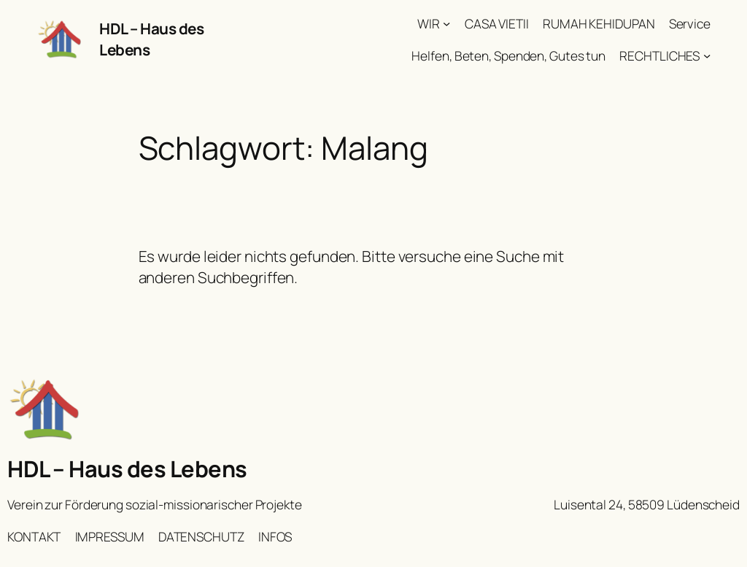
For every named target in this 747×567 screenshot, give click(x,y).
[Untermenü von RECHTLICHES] (707, 54)
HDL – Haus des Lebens (127, 468)
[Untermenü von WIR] (446, 23)
